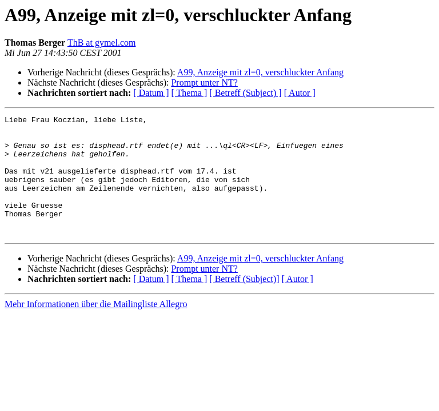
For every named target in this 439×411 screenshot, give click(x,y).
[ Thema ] (189, 93)
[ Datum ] (151, 93)
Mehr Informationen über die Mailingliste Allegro (96, 328)
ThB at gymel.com (101, 42)
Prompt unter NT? (204, 82)
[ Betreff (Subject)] (244, 303)
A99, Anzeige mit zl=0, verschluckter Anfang (260, 72)
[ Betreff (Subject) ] (245, 93)
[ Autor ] (300, 93)
